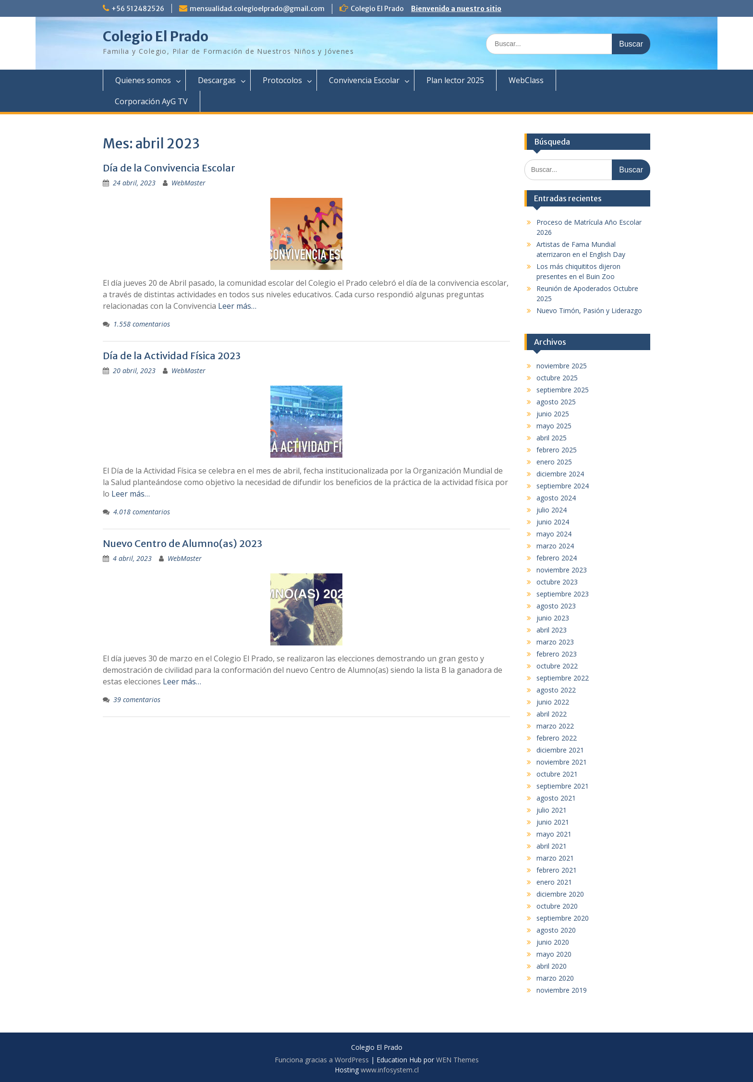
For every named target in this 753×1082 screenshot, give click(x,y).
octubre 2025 (557, 377)
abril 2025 (551, 437)
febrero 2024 (556, 557)
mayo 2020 (553, 954)
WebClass (526, 80)
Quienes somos (143, 80)
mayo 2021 (553, 834)
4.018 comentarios (141, 511)
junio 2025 (552, 413)
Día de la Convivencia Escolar (169, 168)
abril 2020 (551, 966)
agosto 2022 (556, 689)
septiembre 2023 (562, 593)
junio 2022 (552, 701)
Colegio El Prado (155, 36)
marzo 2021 (555, 858)
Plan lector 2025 (455, 80)
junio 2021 (552, 822)
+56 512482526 (137, 8)
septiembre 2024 (562, 485)
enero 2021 (554, 882)
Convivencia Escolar (364, 80)
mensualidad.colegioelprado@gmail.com (257, 8)
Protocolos (282, 80)
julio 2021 (551, 810)
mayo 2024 (553, 533)
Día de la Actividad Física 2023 (172, 356)
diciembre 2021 (560, 749)
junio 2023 (552, 617)
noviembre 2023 (561, 569)
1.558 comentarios (141, 323)
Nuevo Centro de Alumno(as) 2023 (182, 543)
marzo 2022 (555, 725)
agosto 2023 (556, 605)
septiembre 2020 (562, 918)
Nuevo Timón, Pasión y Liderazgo (589, 310)
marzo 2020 (555, 978)
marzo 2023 (555, 641)
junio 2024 (552, 521)
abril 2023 (551, 629)
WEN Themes (457, 1059)
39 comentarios (136, 699)
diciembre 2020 (560, 894)
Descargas (217, 80)
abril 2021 (551, 846)
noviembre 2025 (561, 365)
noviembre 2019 (561, 990)
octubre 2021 (557, 773)
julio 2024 (551, 509)
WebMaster (188, 182)
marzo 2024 (555, 545)
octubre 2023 (557, 581)
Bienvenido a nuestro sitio (456, 8)
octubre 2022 (557, 665)
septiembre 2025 (562, 389)
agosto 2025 (556, 401)
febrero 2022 (556, 737)
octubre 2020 (557, 906)
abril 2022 (551, 713)
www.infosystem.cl (390, 1069)
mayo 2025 (553, 425)
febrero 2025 (556, 449)
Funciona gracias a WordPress (322, 1059)
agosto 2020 (556, 930)
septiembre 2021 (562, 785)
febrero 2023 (556, 653)
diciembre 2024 (560, 473)
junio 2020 (552, 942)
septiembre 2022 (562, 677)
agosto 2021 (556, 797)
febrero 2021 (556, 870)
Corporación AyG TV (151, 101)
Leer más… (237, 306)
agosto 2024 (556, 497)
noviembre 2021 (561, 761)
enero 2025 (554, 461)
